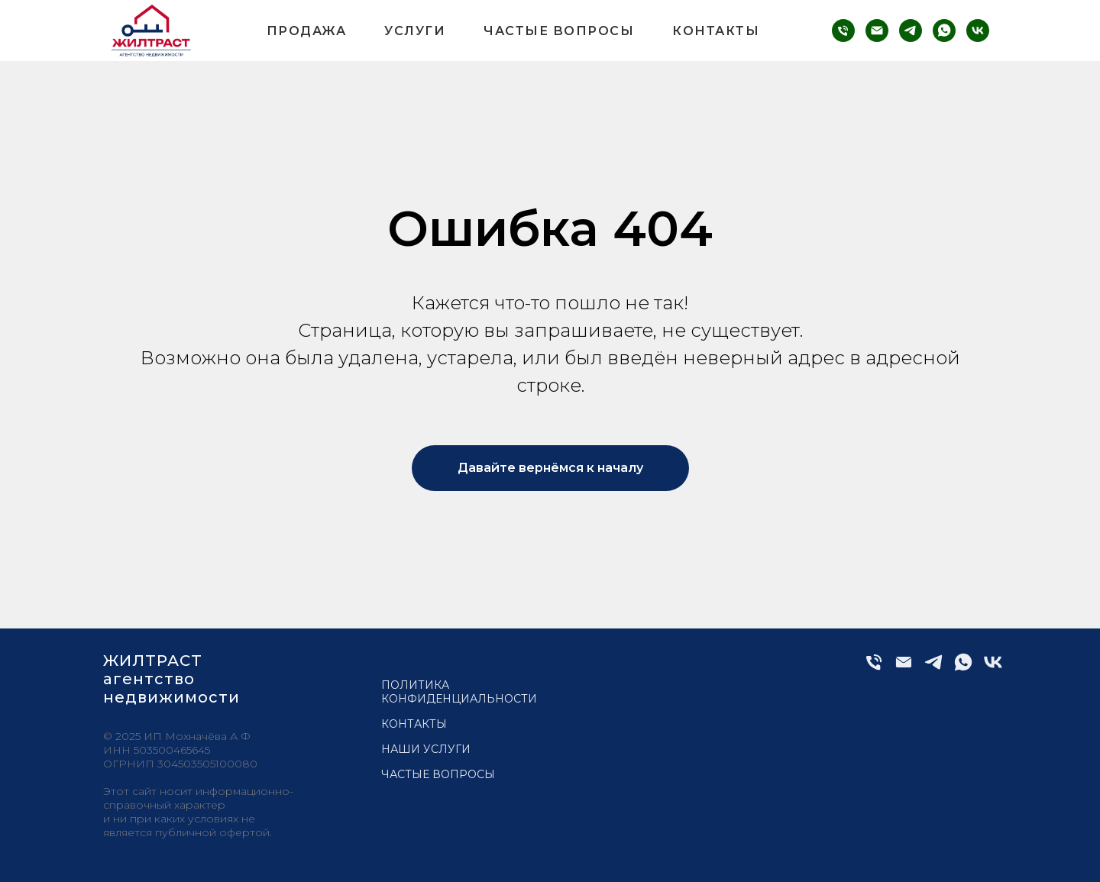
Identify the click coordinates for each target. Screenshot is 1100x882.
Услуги (414, 31)
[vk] (977, 30)
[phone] (843, 30)
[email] (876, 30)
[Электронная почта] (903, 668)
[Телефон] (874, 668)
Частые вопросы (559, 31)
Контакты (715, 31)
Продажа (307, 31)
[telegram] (910, 30)
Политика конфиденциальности (459, 692)
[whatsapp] (944, 30)
